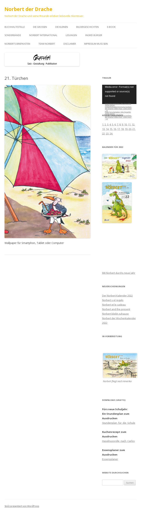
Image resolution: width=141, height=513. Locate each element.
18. (122, 129)
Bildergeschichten (87, 27)
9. (123, 124)
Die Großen (40, 27)
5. (113, 124)
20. (130, 129)
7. (118, 124)
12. (133, 124)
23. (107, 133)
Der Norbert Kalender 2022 (117, 295)
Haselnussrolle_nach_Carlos (118, 441)
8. (120, 124)
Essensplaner (110, 459)
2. (105, 124)
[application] (119, 94)
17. (118, 129)
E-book (111, 27)
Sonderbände (13, 35)
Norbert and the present (116, 309)
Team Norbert (47, 43)
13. (103, 129)
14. (107, 129)
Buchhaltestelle (15, 27)
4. (110, 124)
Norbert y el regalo (112, 300)
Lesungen (71, 35)
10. (125, 124)
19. (126, 129)
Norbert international (43, 35)
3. (108, 124)
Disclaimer (69, 43)
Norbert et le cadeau (114, 304)
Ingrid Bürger (93, 35)
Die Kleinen (61, 27)
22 (103, 133)
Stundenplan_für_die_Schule (118, 423)
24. (111, 133)
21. (134, 129)
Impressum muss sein (96, 43)
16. (115, 129)
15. (111, 129)
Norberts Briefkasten (17, 43)
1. (103, 124)
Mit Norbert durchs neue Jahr (118, 273)
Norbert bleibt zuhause (115, 313)
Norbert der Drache (28, 9)
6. (115, 124)
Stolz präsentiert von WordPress (22, 506)
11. (129, 124)
